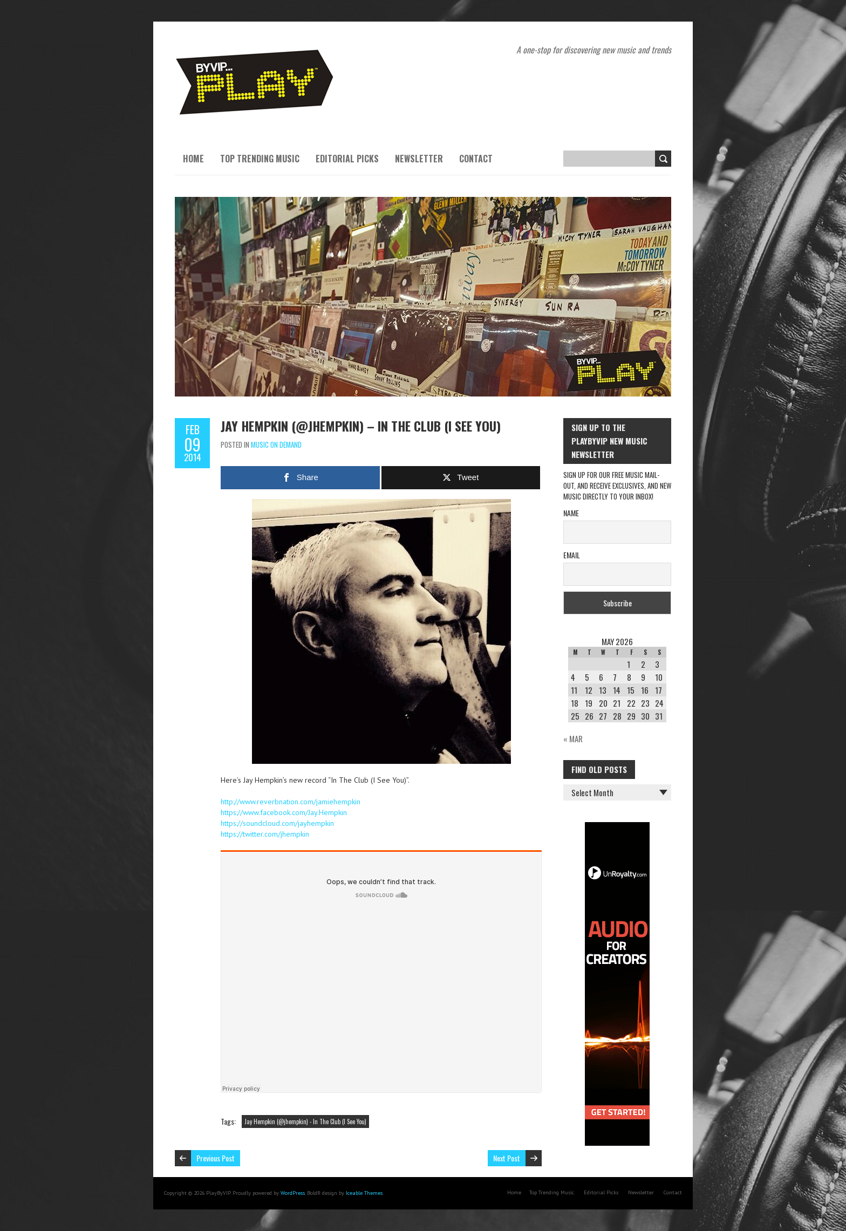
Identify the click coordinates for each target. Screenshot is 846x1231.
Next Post (506, 1158)
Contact (476, 158)
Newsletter (419, 158)
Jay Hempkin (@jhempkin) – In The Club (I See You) (361, 425)
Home (193, 158)
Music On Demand (276, 444)
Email (571, 554)
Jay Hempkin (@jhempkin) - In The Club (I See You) (305, 1121)
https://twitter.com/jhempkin (265, 834)
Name (571, 512)
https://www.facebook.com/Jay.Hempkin (284, 812)
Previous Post (215, 1158)
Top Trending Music (259, 158)
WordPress (293, 1192)
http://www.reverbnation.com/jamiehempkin (290, 801)
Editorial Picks (347, 158)
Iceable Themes (364, 1192)
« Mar (573, 738)
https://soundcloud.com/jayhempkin (277, 823)
